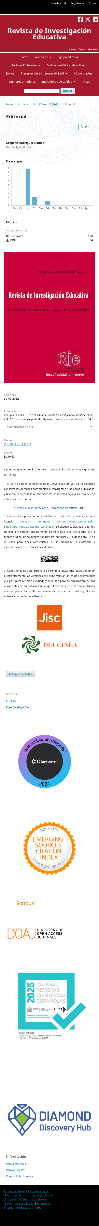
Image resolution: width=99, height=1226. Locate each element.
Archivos (23, 104)
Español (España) (17, 707)
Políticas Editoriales (24, 65)
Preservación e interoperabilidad (43, 73)
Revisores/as (13, 1195)
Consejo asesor (38, 1191)
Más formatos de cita (20, 427)
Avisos (86, 81)
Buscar (67, 90)
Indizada (11, 1199)
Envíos (10, 73)
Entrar (93, 3)
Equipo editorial (68, 57)
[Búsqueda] (42, 91)
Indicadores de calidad (57, 81)
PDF (87, 127)
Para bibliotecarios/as (19, 1176)
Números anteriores (22, 81)
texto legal (47, 526)
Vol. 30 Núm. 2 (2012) (46, 104)
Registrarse (78, 3)
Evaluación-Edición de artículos (67, 65)
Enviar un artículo (20, 674)
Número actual (83, 73)
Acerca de (42, 57)
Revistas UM (58, 3)
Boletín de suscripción (19, 1203)
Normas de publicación (40, 1195)
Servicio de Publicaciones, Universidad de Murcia (47, 508)
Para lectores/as (16, 1164)
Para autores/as (16, 1170)
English (11, 701)
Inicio (9, 104)
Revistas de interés (28, 1207)
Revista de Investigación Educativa (49, 33)
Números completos (32, 1199)
